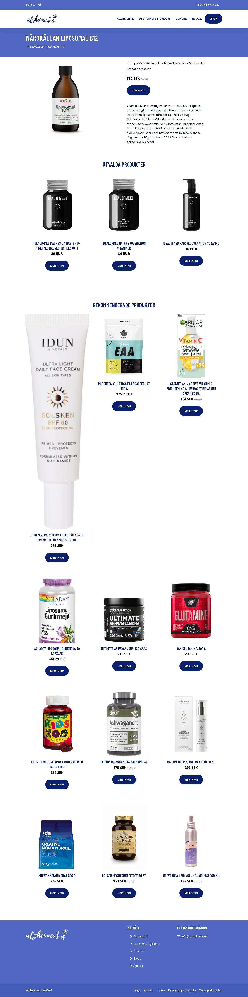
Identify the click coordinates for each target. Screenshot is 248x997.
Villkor (161, 990)
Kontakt (148, 990)
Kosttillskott (166, 63)
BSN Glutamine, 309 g (191, 648)
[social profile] (39, 4)
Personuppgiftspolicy (182, 990)
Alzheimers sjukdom (154, 19)
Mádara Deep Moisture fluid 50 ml (191, 762)
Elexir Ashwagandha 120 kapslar (124, 762)
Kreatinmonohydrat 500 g (57, 875)
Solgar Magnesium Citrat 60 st (124, 875)
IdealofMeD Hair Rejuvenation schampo (191, 243)
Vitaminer (150, 63)
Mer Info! (138, 90)
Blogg (197, 19)
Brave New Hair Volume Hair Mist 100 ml (191, 875)
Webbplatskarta (210, 990)
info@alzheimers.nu (208, 4)
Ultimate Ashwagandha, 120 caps (124, 648)
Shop (213, 18)
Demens (181, 19)
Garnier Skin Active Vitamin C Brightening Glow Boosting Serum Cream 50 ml (191, 388)
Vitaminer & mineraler (190, 63)
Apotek (138, 966)
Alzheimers (125, 19)
